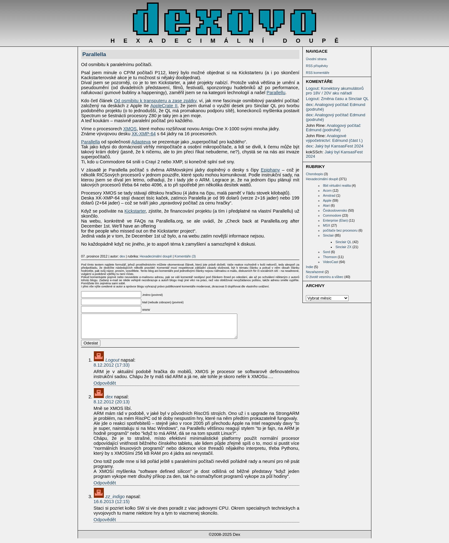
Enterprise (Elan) (335, 220)
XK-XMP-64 (144, 133)
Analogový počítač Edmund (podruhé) (335, 107)
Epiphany (270, 169)
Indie (309, 267)
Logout (312, 88)
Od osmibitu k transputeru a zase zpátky (155, 100)
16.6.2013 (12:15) (112, 506)
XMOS (130, 128)
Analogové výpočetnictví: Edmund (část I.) (334, 138)
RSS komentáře (317, 72)
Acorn (327, 190)
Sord (326, 252)
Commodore (332, 215)
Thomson (330, 257)
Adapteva (141, 141)
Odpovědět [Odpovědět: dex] (105, 487)
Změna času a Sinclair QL (345, 98)
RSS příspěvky (317, 66)
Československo (335, 210)
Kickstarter (135, 211)
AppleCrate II (163, 105)
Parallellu (276, 92)
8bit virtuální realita (337, 185)
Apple (327, 200)
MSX (326, 225)
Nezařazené (315, 272)
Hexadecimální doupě (322, 179)
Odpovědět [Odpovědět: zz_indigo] (105, 524)
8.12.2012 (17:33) (112, 369)
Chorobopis (314, 174)
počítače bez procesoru (340, 230)
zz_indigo (115, 501)
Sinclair (328, 235)
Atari (326, 205)
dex (309, 104)
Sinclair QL (344, 242)
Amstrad (329, 195)
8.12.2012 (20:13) (112, 406)
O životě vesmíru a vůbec (324, 277)
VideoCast (330, 262)
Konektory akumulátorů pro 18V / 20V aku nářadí (335, 90)
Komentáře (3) (185, 256)
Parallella (94, 54)
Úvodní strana (316, 59)
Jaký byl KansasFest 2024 (339, 146)
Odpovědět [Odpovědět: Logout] (105, 387)
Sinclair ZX (344, 247)
